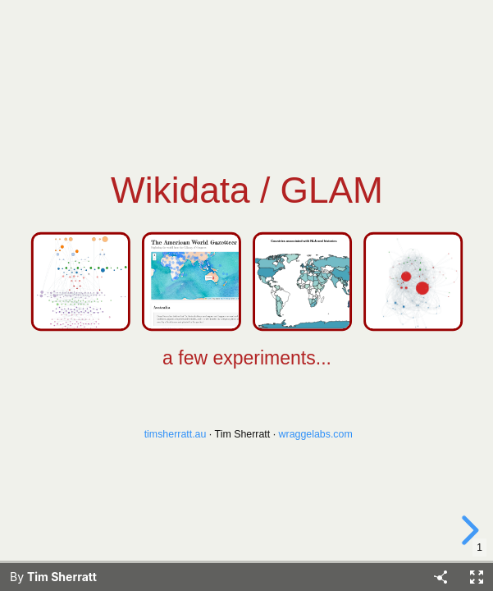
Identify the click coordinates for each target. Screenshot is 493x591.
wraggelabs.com (315, 434)
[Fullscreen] (476, 577)
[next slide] (467, 530)
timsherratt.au (175, 434)
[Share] (440, 577)
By (53, 577)
